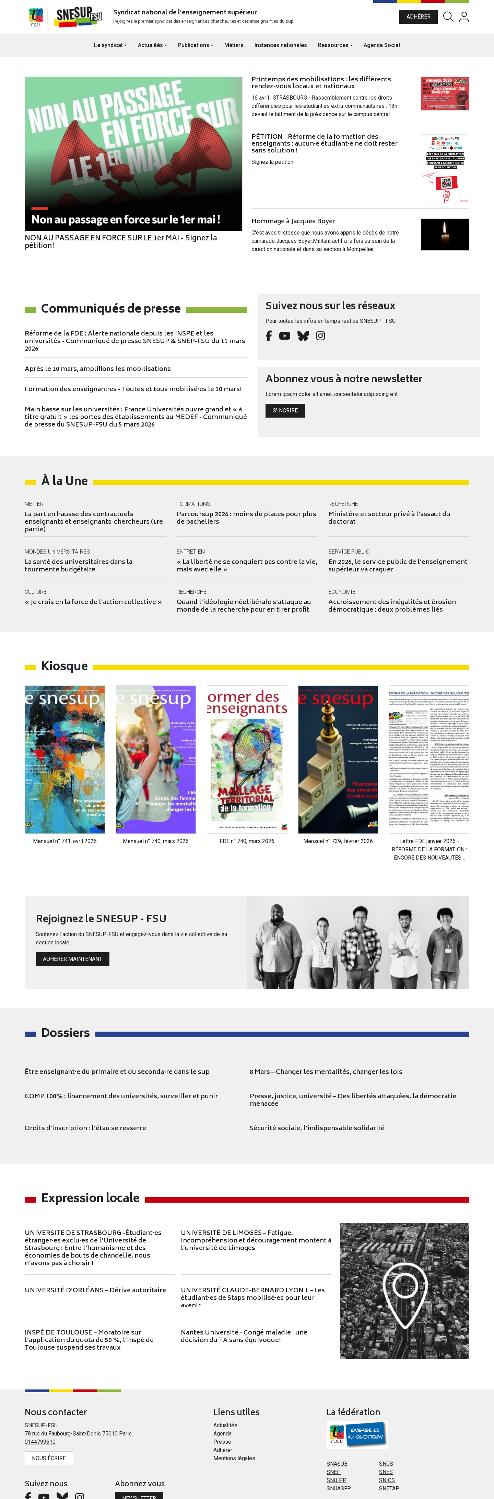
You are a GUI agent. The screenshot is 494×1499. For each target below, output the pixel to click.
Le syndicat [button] (108, 50)
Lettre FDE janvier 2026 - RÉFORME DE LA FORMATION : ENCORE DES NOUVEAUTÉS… (429, 815)
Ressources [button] (333, 50)
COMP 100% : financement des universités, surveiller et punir (121, 1062)
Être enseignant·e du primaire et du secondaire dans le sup (117, 1038)
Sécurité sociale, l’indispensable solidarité (317, 1094)
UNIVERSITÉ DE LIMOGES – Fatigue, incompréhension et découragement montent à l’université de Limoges (256, 1207)
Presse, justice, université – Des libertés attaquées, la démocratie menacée (353, 1066)
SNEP (334, 1438)
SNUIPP (336, 1446)
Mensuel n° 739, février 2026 (338, 807)
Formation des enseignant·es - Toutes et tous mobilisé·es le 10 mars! (133, 394)
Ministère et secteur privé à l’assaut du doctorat (389, 523)
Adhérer (419, 19)
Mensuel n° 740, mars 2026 (156, 807)
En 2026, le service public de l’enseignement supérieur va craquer (398, 571)
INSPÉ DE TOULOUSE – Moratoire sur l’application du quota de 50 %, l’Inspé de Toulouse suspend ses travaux (89, 1307)
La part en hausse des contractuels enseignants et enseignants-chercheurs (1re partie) (94, 527)
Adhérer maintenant (72, 925)
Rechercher (448, 19)
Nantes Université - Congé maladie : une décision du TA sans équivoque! (244, 1303)
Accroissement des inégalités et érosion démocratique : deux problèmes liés (392, 611)
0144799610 (40, 1408)
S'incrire (285, 415)
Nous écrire (49, 1424)
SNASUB (337, 1430)
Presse (222, 1408)
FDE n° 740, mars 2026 (247, 807)
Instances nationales (281, 50)
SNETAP (389, 1454)
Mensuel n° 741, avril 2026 (65, 807)
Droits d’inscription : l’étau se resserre (85, 1094)
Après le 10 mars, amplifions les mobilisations (98, 374)
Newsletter (139, 1465)
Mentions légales (234, 1424)
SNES (386, 1438)
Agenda (222, 1399)
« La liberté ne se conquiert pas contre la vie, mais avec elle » (247, 571)
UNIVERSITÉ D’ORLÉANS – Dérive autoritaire (95, 1256)
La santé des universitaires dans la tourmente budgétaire (78, 571)
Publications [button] (193, 50)
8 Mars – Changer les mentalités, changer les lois (326, 1038)
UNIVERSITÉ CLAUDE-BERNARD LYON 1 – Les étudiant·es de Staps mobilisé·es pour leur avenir (253, 1264)
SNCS (386, 1430)
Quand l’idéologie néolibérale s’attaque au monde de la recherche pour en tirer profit (244, 611)
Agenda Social (382, 50)
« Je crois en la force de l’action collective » (93, 607)
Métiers (234, 50)
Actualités (225, 1391)
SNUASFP (339, 1454)
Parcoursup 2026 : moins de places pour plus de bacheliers (246, 523)
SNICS (387, 1446)
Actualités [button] (150, 50)
